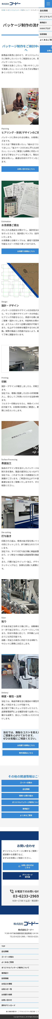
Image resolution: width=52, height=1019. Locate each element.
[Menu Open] (48, 3)
